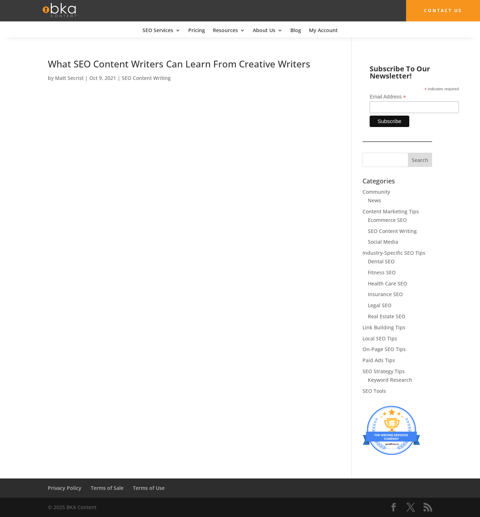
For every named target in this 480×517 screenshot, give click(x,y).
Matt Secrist (69, 78)
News (374, 200)
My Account (323, 31)
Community (376, 191)
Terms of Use (149, 488)
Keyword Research (390, 379)
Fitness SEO (382, 272)
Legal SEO (379, 305)
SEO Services (157, 31)
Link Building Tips (383, 327)
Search (420, 160)
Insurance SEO (385, 294)
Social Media (383, 241)
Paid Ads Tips (378, 360)
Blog (295, 31)
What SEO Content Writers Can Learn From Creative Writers (179, 63)
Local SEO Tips (379, 338)
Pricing (196, 31)
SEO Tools (374, 390)
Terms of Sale (107, 488)
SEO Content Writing (146, 78)
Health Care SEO (387, 283)
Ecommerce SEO (387, 220)
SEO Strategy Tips (383, 371)
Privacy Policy (64, 488)
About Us (264, 31)
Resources (225, 31)
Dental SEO (381, 261)
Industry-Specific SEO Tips (393, 252)
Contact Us (443, 10)
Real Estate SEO (386, 316)
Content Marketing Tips (390, 211)
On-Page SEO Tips (384, 349)
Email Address (388, 96)
